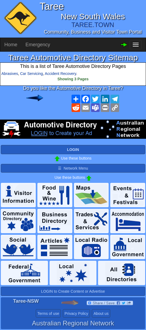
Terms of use (48, 313)
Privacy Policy (76, 313)
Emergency (37, 44)
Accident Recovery (60, 73)
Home (10, 44)
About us (100, 313)
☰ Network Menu (73, 168)
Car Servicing (31, 73)
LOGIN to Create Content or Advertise (73, 291)
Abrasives (9, 73)
